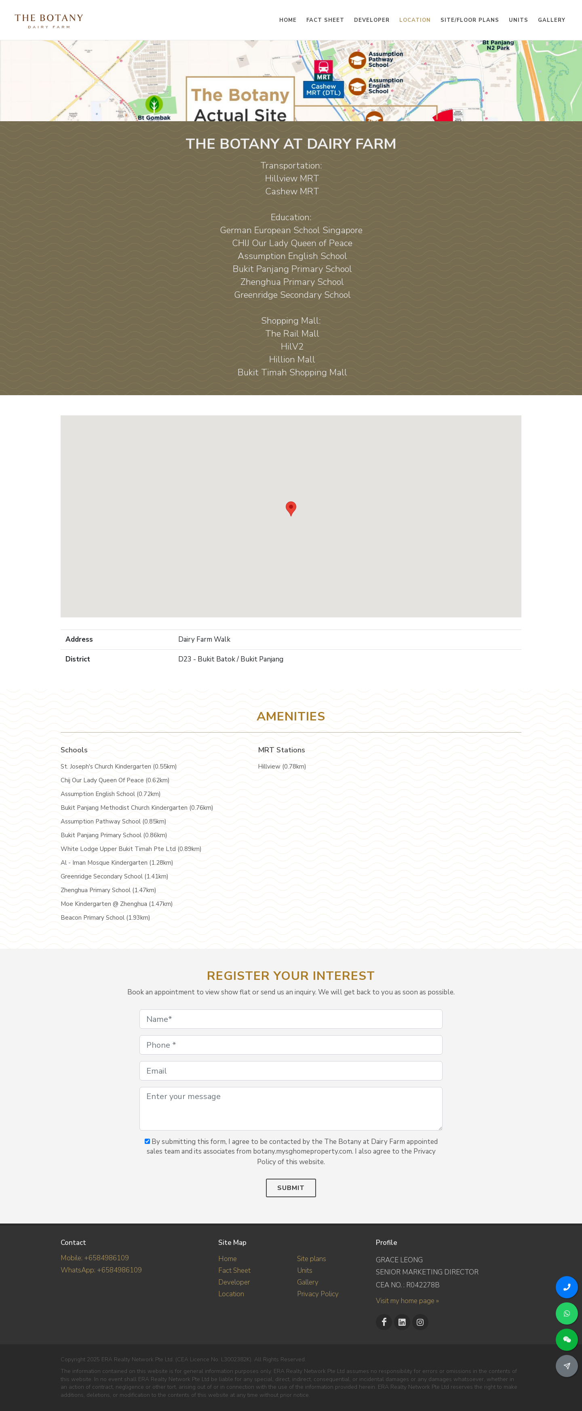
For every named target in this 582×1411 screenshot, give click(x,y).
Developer (234, 1282)
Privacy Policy (318, 1294)
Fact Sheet (234, 1270)
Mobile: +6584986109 (95, 1258)
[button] (291, 508)
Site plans (311, 1259)
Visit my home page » (407, 1301)
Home (227, 1259)
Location (231, 1294)
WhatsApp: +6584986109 (101, 1270)
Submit (291, 1188)
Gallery (307, 1282)
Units (304, 1270)
